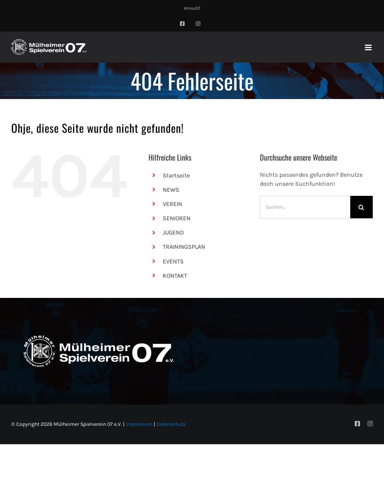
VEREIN (172, 203)
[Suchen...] (305, 207)
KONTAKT (175, 275)
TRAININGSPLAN (184, 246)
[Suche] (361, 207)
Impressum (139, 424)
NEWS (171, 189)
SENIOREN (176, 218)
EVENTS (173, 261)
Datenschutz (171, 424)
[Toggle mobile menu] (369, 47)
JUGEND (173, 232)
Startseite (176, 175)
